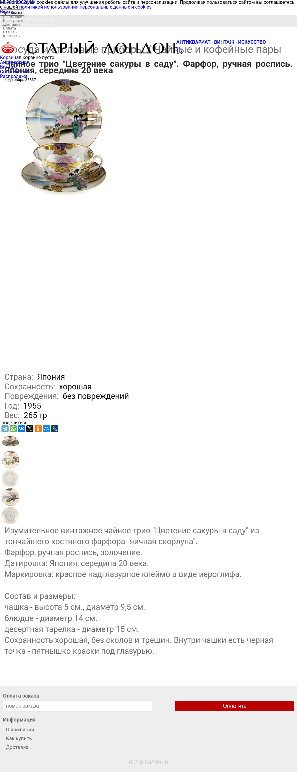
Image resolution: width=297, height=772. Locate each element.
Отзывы (10, 32)
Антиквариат (14, 62)
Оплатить (234, 706)
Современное (15, 71)
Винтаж (8, 67)
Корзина (9, 57)
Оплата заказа (21, 696)
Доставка (11, 24)
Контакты (12, 36)
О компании (14, 16)
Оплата (9, 28)
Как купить (13, 20)
